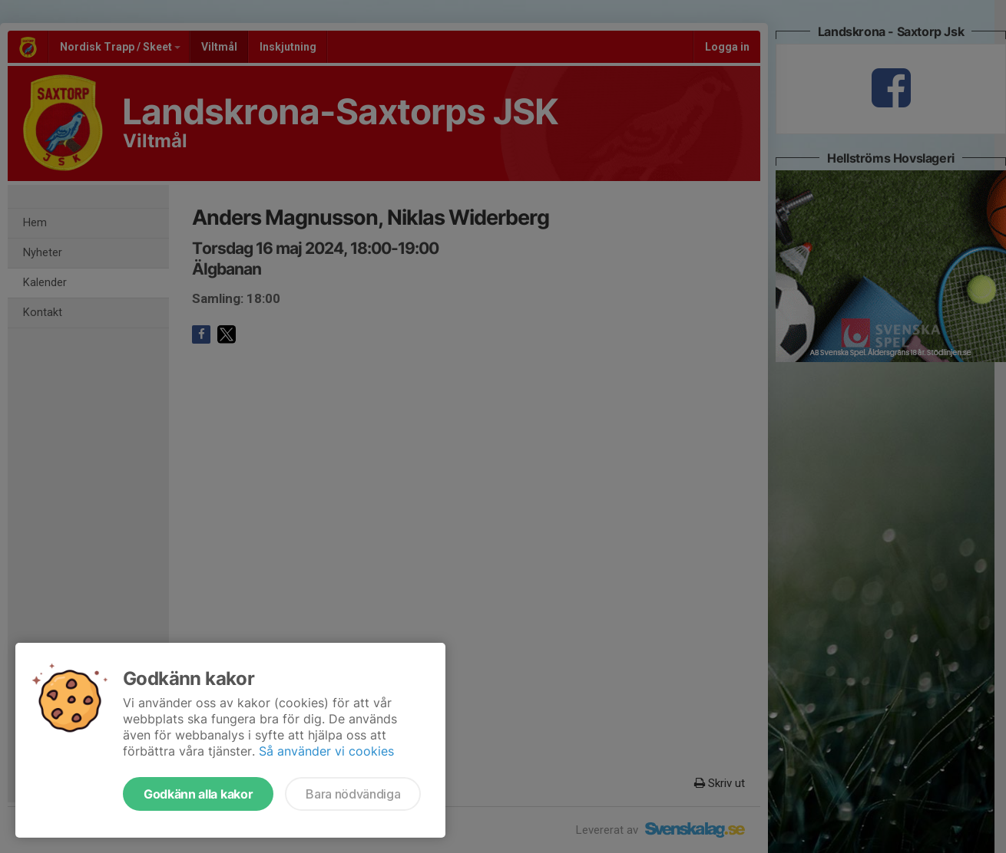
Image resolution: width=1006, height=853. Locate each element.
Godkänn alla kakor (198, 794)
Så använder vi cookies (326, 751)
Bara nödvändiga (353, 794)
